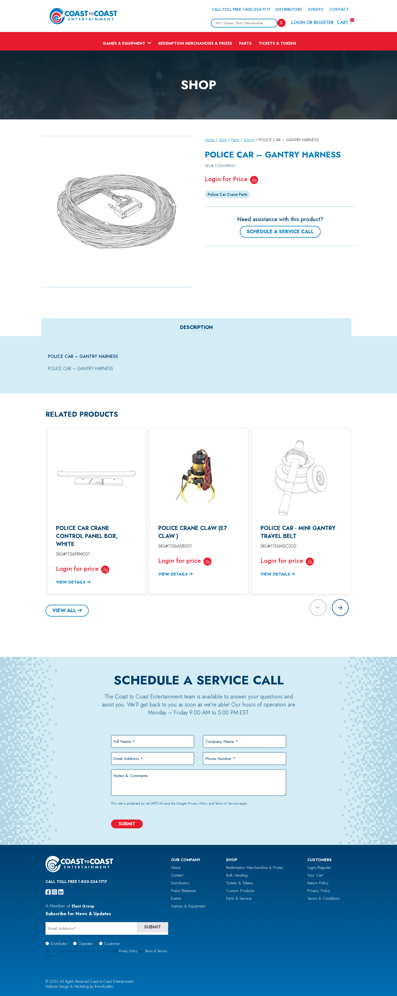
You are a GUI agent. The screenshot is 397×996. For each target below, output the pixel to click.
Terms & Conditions (323, 898)
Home (209, 140)
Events (315, 9)
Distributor (58, 944)
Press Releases (183, 891)
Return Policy (318, 883)
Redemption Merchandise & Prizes (195, 43)
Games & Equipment (124, 43)
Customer (112, 944)
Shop (223, 140)
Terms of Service (226, 803)
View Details (70, 582)
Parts (245, 43)
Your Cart (315, 875)
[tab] (196, 327)
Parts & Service (238, 898)
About (176, 867)
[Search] (281, 23)
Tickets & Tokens (277, 43)
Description (196, 327)
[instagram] (54, 892)
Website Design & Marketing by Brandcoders (79, 986)
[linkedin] (60, 892)
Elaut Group (83, 906)
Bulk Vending (237, 875)
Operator (85, 944)
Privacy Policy (198, 803)
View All (64, 610)
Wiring (248, 140)
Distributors (288, 9)
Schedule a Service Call (280, 231)
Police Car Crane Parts (227, 194)
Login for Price (226, 179)
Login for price (77, 568)
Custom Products (240, 891)
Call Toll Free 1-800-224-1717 (241, 9)
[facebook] (48, 892)
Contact (339, 9)
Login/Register (319, 867)
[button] (340, 607)
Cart (344, 22)
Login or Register (312, 22)
